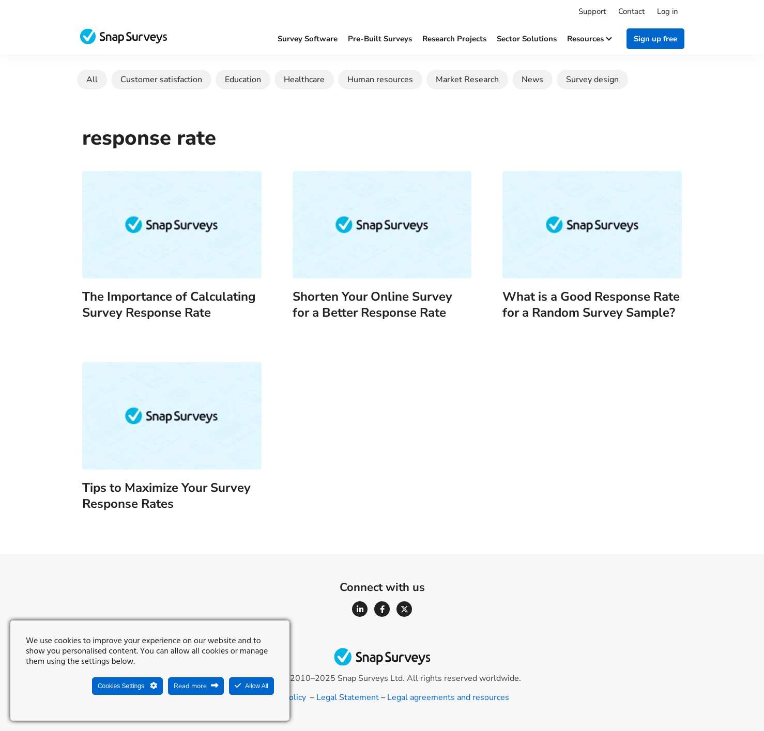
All (92, 79)
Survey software (308, 39)
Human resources (380, 79)
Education (243, 79)
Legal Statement (347, 697)
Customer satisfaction (161, 79)
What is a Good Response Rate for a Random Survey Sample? (591, 304)
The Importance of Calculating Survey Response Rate (169, 304)
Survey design (592, 79)
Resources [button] (589, 38)
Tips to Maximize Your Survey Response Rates (166, 495)
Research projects (454, 39)
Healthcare (304, 79)
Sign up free (655, 39)
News (532, 79)
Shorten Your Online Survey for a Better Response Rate (372, 304)
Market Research (467, 79)
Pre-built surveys (380, 39)
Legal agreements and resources (448, 697)
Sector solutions (527, 39)
